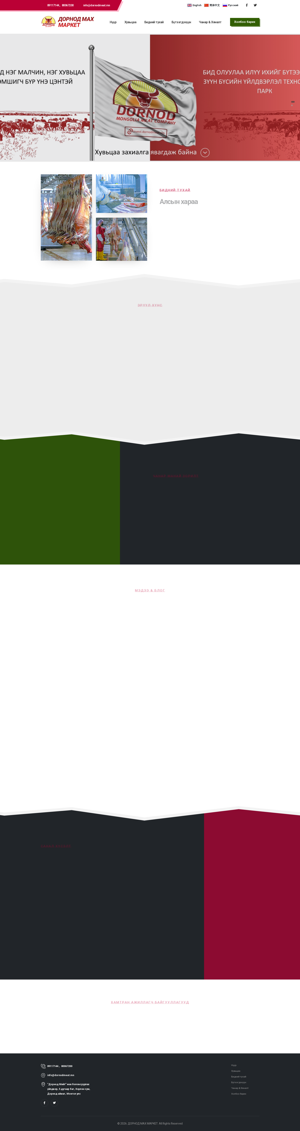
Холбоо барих (239, 1093)
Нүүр (113, 22)
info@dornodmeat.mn (96, 5)
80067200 (68, 5)
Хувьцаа (130, 22)
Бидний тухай (154, 22)
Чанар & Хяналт (210, 22)
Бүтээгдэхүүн (181, 22)
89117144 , (53, 5)
